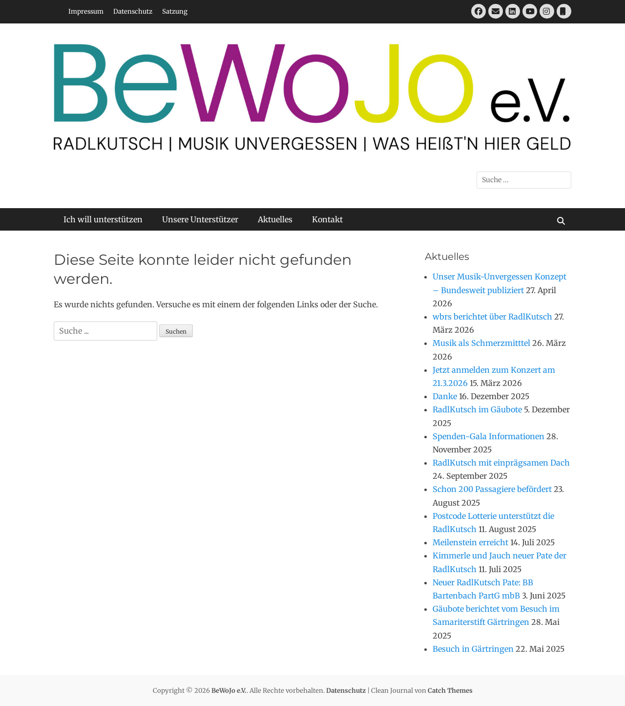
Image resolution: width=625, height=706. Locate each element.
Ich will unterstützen (103, 219)
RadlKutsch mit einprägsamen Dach (501, 463)
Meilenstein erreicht (470, 542)
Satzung (175, 11)
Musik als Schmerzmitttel (481, 343)
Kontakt (327, 219)
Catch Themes (450, 690)
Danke (445, 396)
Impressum (86, 11)
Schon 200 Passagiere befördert (492, 489)
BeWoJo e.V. (229, 690)
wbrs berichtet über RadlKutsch (492, 316)
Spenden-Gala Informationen (488, 436)
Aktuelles (275, 219)
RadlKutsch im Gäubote (477, 409)
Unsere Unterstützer (200, 219)
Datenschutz (132, 11)
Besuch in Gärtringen (473, 649)
